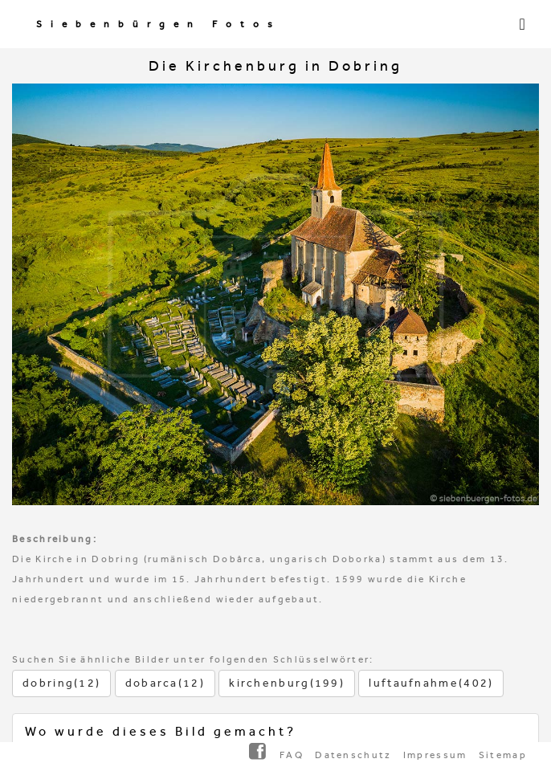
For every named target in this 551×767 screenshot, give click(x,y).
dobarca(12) (165, 683)
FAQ (292, 755)
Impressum (435, 755)
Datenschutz (353, 755)
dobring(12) (61, 683)
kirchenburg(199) (287, 683)
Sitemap (503, 755)
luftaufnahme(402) (431, 683)
